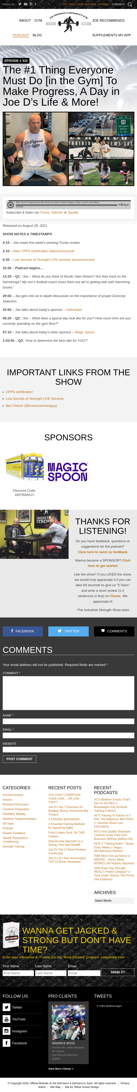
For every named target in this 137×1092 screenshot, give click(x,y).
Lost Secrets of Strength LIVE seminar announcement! (54, 259)
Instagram (15, 1031)
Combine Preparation (16, 809)
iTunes (45, 212)
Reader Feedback (14, 833)
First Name (11, 966)
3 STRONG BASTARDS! (64, 819)
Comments (117, 631)
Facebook (24, 631)
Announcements (13, 794)
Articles (7, 799)
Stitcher (57, 212)
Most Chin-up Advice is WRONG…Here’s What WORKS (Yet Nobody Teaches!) (114, 859)
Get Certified (73, 4)
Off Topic (8, 823)
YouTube (14, 1019)
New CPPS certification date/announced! (43, 251)
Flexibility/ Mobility (14, 814)
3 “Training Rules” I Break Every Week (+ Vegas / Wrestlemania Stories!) (114, 847)
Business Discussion (16, 804)
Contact (118, 4)
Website (9, 743)
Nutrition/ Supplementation (19, 818)
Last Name (43, 966)
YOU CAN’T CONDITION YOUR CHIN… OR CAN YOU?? (64, 798)
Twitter (71, 631)
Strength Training (13, 846)
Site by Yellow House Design (82, 1086)
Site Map (55, 1086)
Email (8, 729)
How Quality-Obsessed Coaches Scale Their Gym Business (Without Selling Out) (113, 835)
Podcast (8, 828)
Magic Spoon (85, 332)
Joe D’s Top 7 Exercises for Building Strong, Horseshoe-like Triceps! (68, 811)
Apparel (104, 4)
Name (8, 715)
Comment (11, 673)
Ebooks (90, 4)
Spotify (73, 212)
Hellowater (74, 310)
